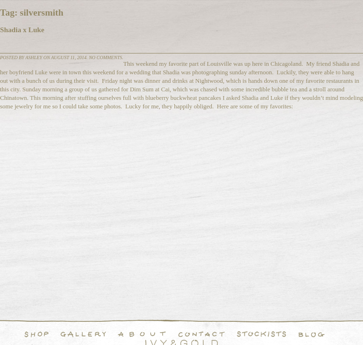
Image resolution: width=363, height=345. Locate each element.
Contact (201, 334)
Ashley (34, 57)
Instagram (337, 334)
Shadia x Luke (22, 30)
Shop (36, 334)
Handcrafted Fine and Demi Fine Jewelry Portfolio (83, 334)
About (141, 334)
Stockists (261, 334)
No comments (105, 57)
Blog (311, 334)
